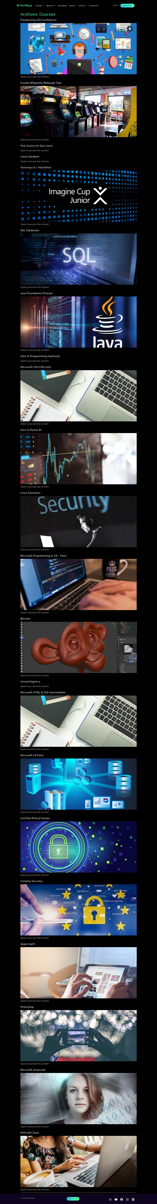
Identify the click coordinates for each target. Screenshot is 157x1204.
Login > (115, 5)
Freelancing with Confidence (38, 19)
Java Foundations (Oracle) (36, 293)
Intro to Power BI (30, 429)
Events (73, 6)
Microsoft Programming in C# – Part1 (43, 555)
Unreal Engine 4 (30, 681)
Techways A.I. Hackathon (35, 167)
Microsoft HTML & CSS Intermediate (42, 692)
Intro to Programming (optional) (40, 356)
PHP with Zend (29, 1132)
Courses (40, 6)
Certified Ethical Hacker (35, 818)
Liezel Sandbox (29, 156)
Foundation (62, 6)
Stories (83, 6)
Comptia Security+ (31, 881)
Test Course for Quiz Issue (36, 145)
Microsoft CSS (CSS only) (35, 367)
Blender (25, 618)
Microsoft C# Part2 (32, 755)
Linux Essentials (30, 492)
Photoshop (27, 1006)
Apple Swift (27, 944)
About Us (51, 6)
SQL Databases (29, 230)
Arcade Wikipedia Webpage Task (40, 82)
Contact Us (93, 6)
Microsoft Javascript (33, 1069)
